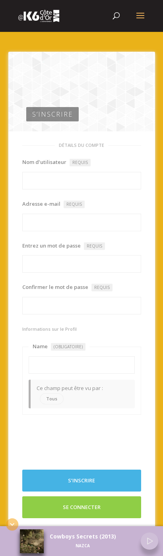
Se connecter (82, 507)
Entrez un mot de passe (63, 246)
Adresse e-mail (53, 204)
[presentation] (82, 442)
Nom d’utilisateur (56, 162)
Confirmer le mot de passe (67, 287)
